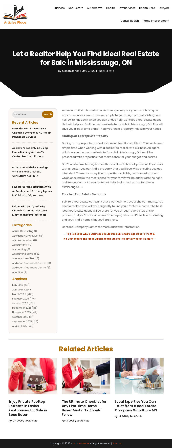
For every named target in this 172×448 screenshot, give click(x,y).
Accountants (20, 244)
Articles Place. (81, 443)
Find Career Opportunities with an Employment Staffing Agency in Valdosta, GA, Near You (32, 191)
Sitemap (117, 443)
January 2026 (20, 303)
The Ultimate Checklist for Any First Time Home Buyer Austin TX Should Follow (84, 408)
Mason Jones (70, 71)
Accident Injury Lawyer (25, 235)
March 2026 (19, 294)
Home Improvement (155, 21)
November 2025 (21, 312)
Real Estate (75, 8)
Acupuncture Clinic (23, 258)
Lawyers (164, 8)
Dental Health (129, 21)
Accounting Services (24, 254)
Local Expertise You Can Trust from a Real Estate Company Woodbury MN (136, 406)
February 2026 (20, 298)
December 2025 (21, 307)
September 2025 (22, 321)
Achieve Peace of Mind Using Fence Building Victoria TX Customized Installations (30, 152)
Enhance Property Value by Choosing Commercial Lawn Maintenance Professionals (29, 210)
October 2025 (20, 317)
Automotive (94, 8)
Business (59, 8)
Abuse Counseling (22, 231)
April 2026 (18, 289)
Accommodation (22, 240)
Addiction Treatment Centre (29, 267)
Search (48, 114)
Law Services (127, 8)
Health (110, 8)
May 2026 (18, 285)
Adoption (17, 272)
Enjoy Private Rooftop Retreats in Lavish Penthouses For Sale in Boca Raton (28, 408)
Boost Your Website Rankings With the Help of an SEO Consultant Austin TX (30, 172)
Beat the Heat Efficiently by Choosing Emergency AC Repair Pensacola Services (31, 133)
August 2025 (19, 326)
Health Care (147, 8)
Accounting (19, 249)
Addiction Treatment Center (29, 263)
